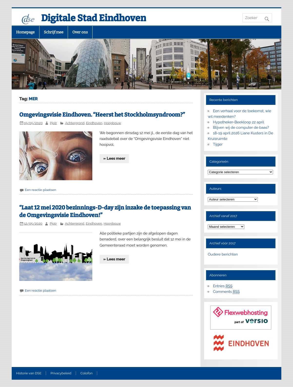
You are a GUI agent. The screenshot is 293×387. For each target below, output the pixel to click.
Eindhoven (94, 123)
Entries (222, 286)
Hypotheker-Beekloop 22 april (238, 122)
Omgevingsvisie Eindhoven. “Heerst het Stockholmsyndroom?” (102, 114)
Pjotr (53, 123)
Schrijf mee (53, 32)
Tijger (218, 144)
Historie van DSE (28, 373)
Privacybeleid (60, 373)
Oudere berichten (223, 254)
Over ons (80, 32)
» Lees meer (114, 158)
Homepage (25, 32)
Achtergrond (75, 123)
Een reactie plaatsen (40, 190)
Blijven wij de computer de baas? (241, 127)
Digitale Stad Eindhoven (93, 18)
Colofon (86, 373)
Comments (226, 291)
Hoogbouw (112, 123)
